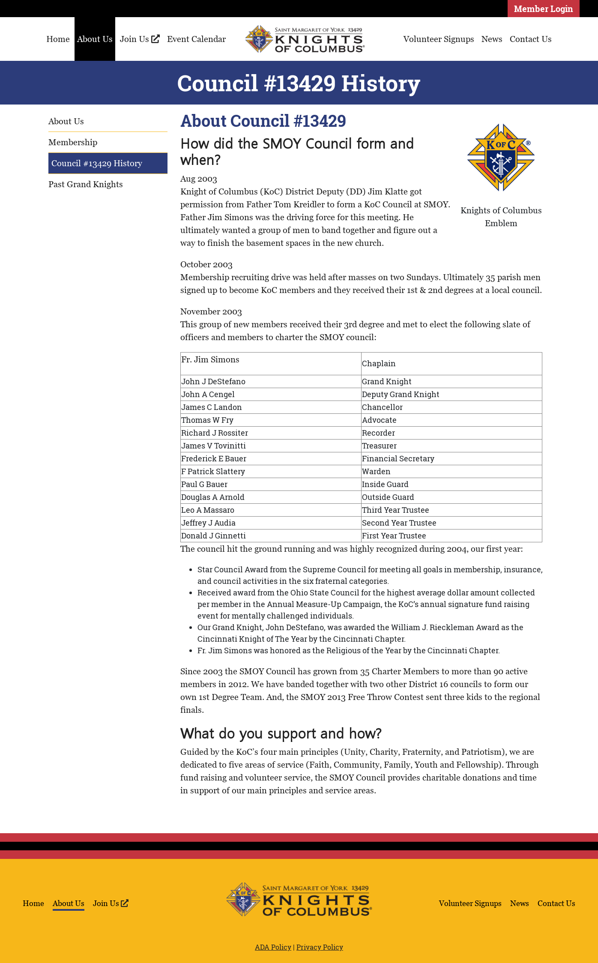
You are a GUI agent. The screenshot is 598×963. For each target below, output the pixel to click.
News (491, 39)
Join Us (140, 39)
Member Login (543, 8)
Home (58, 39)
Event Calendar (196, 39)
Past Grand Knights (85, 184)
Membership (72, 142)
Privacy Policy (319, 946)
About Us (95, 39)
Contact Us (531, 39)
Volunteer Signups (439, 39)
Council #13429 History (96, 163)
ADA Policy (273, 946)
